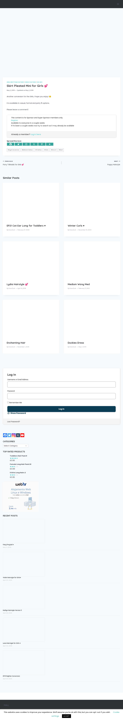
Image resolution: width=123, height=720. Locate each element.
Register (14, 120)
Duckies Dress (76, 342)
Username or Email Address (17, 379)
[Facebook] (10, 144)
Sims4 (53, 150)
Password (11, 391)
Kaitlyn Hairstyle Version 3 (12, 610)
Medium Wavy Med (79, 284)
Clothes (38, 150)
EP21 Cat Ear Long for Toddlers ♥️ (26, 225)
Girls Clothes (30, 82)
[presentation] (31, 201)
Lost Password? (13, 421)
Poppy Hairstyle (91, 163)
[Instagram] (26, 144)
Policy (6, 705)
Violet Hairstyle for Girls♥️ (12, 577)
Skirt (61, 150)
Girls (46, 150)
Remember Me (14, 402)
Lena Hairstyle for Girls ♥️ (12, 643)
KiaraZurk (12, 230)
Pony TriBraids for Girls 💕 (31, 163)
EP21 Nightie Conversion (11, 676)
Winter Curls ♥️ (76, 225)
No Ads (39, 82)
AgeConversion (13, 150)
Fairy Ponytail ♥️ (8, 545)
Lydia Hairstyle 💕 (17, 284)
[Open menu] (118, 4)
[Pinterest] (42, 144)
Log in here (36, 134)
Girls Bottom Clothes (15, 82)
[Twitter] (18, 144)
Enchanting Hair (16, 342)
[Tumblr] (34, 144)
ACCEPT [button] (66, 716)
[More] (49, 144)
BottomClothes (27, 150)
